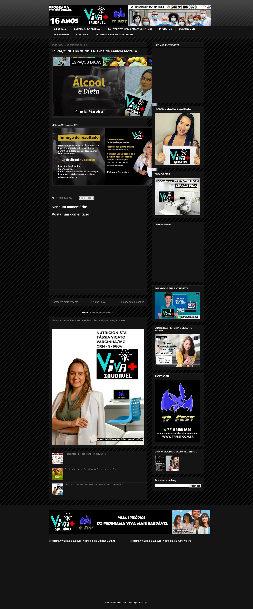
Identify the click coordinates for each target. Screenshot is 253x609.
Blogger (144, 602)
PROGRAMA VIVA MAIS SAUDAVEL (115, 34)
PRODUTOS (165, 29)
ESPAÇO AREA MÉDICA (87, 29)
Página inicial (60, 29)
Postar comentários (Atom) (102, 312)
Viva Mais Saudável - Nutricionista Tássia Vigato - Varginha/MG (88, 320)
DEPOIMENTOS (61, 34)
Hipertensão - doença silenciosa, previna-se (85, 454)
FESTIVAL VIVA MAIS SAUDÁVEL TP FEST (129, 29)
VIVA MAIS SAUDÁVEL (60, 10)
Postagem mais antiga (131, 302)
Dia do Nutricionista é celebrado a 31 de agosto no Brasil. (92, 469)
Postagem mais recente (65, 302)
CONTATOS (82, 34)
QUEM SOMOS (187, 29)
